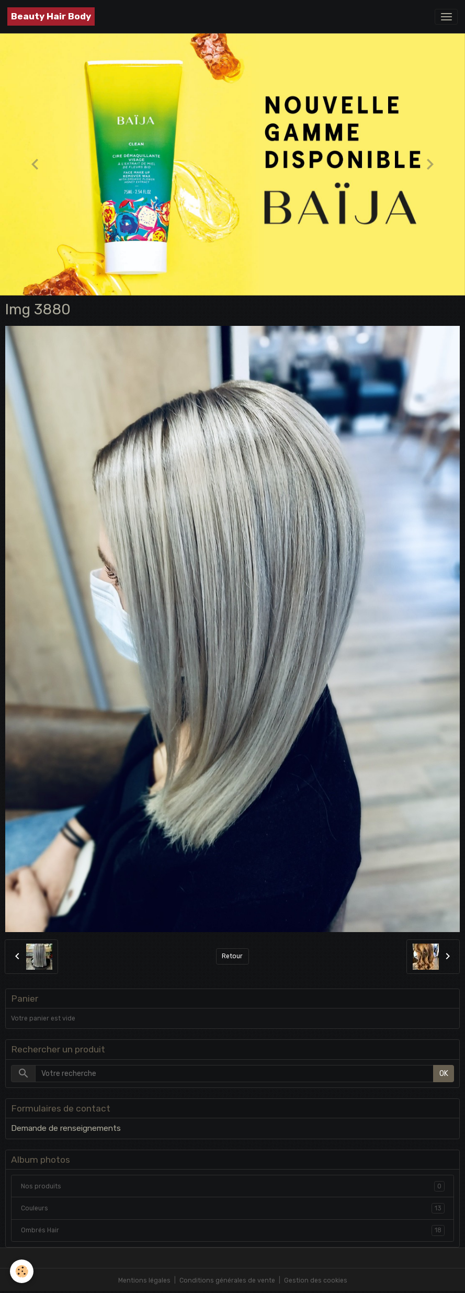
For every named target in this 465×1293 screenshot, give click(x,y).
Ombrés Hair (233, 1230)
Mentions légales (144, 1280)
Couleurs (233, 1208)
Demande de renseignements (66, 1128)
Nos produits (233, 1186)
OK (443, 1073)
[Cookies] (22, 1271)
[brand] (51, 16)
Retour (232, 956)
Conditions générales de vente (227, 1280)
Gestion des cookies (315, 1280)
